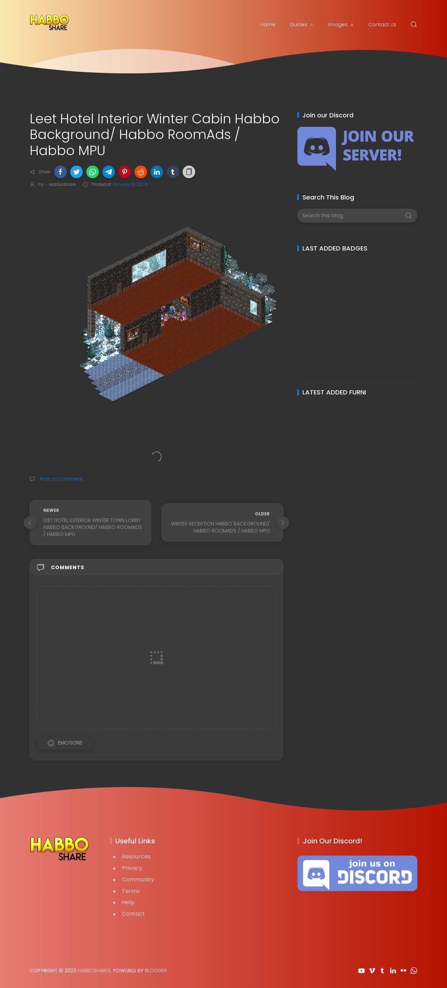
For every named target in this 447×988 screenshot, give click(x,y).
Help (128, 902)
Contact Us (382, 24)
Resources (136, 856)
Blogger (156, 970)
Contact (133, 914)
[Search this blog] (357, 216)
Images (341, 24)
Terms (131, 891)
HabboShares (94, 970)
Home (268, 24)
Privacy (132, 868)
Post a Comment (60, 478)
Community (138, 880)
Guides (302, 24)
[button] (60, 172)
